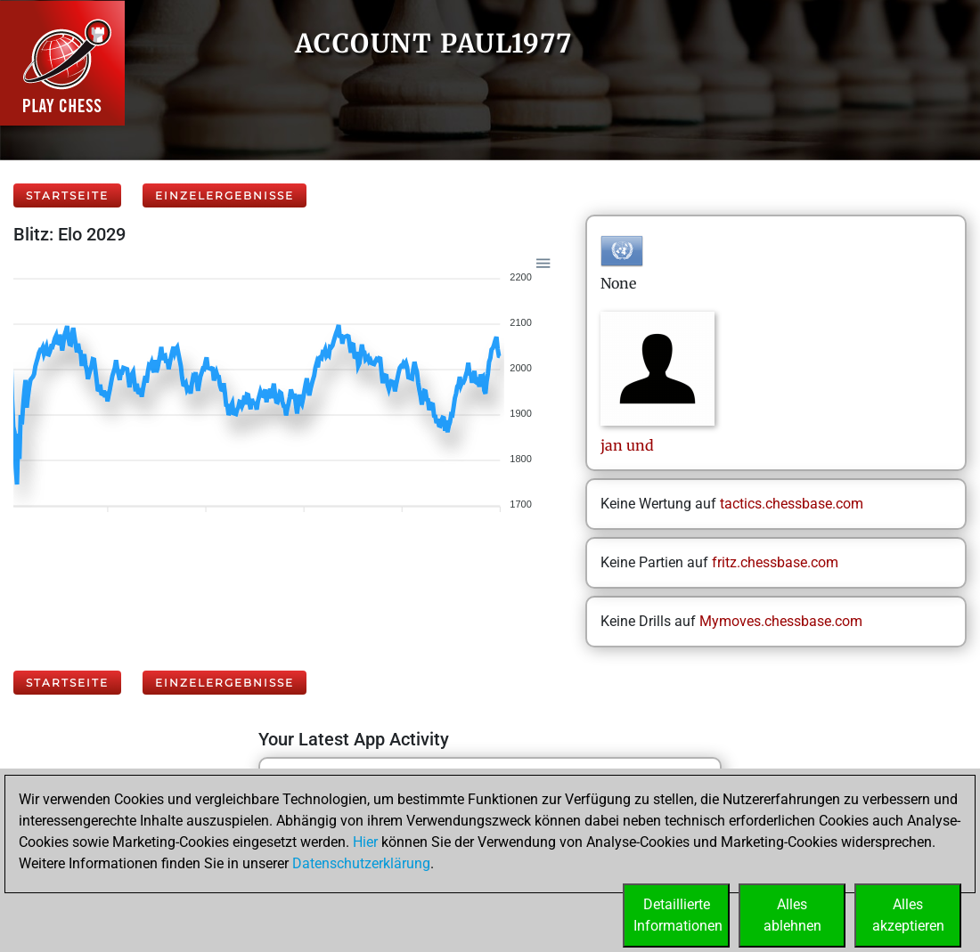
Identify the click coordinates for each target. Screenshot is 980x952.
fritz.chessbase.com (775, 562)
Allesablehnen (792, 915)
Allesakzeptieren (908, 915)
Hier (365, 842)
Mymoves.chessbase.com (780, 621)
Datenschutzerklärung (361, 863)
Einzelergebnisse (224, 195)
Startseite (67, 195)
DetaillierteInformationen (678, 915)
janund (627, 445)
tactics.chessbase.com (791, 503)
